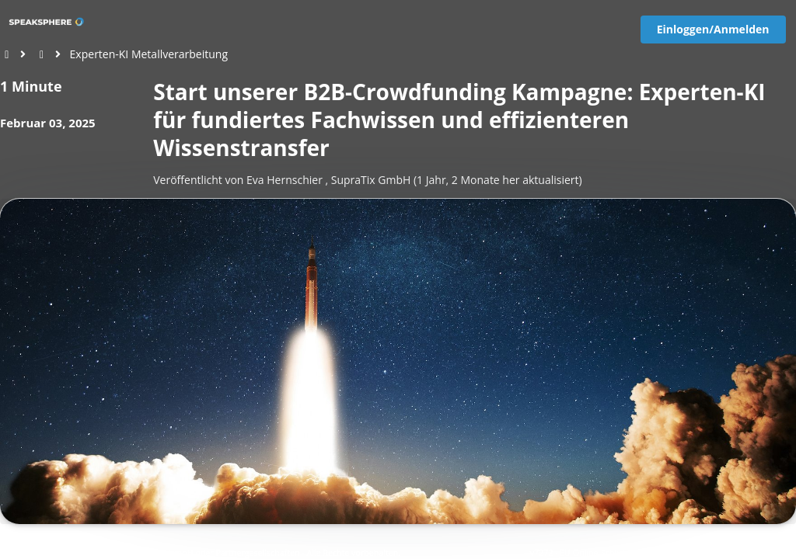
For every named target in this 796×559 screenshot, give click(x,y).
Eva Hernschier (284, 179)
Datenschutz (719, 552)
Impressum (771, 552)
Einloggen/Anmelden (713, 29)
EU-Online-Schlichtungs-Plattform (624, 552)
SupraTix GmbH (371, 179)
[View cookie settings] (45, 552)
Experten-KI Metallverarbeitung (149, 54)
